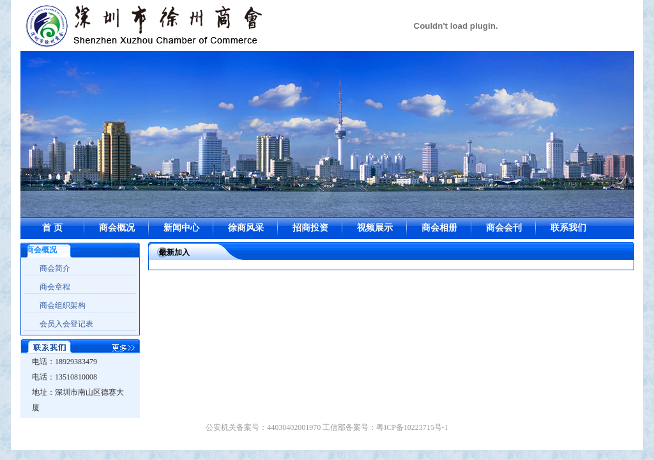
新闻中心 (181, 228)
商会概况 (117, 228)
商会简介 (55, 268)
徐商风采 (246, 228)
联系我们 (568, 228)
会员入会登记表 (66, 323)
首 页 (52, 228)
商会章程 (55, 286)
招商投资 (310, 228)
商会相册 (439, 228)
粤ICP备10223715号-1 (412, 427)
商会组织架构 (63, 305)
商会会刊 (504, 228)
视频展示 (375, 228)
